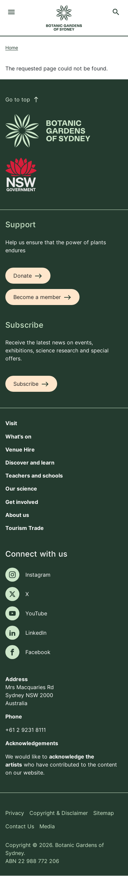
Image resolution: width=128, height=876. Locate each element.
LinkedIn (35, 632)
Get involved (21, 502)
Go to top (22, 99)
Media (47, 826)
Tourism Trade (24, 528)
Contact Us (19, 826)
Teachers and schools (34, 475)
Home (11, 47)
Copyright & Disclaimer (58, 813)
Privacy (14, 813)
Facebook (37, 652)
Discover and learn (29, 462)
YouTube (36, 613)
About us (17, 515)
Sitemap (103, 813)
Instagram (37, 574)
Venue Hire (20, 449)
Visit (11, 423)
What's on (18, 436)
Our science (21, 488)
